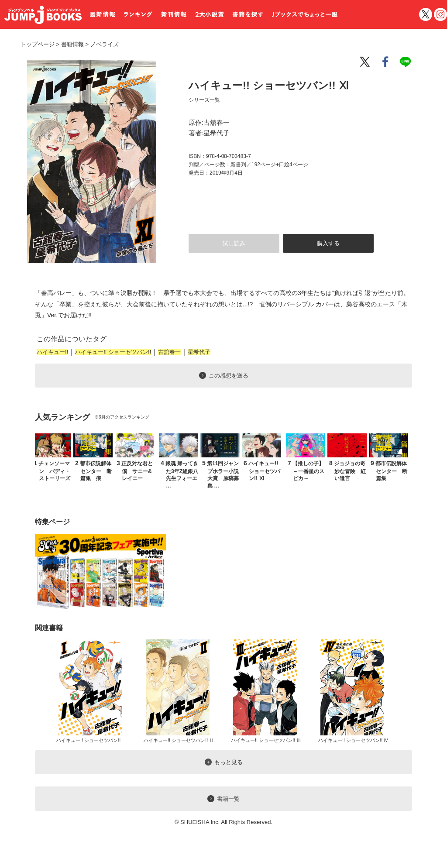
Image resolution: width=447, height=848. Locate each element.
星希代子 (199, 352)
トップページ (38, 44)
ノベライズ (101, 44)
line (407, 62)
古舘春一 (169, 352)
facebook (386, 62)
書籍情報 (72, 44)
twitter (425, 14)
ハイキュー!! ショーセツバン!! (113, 352)
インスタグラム (440, 14)
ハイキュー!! (52, 352)
